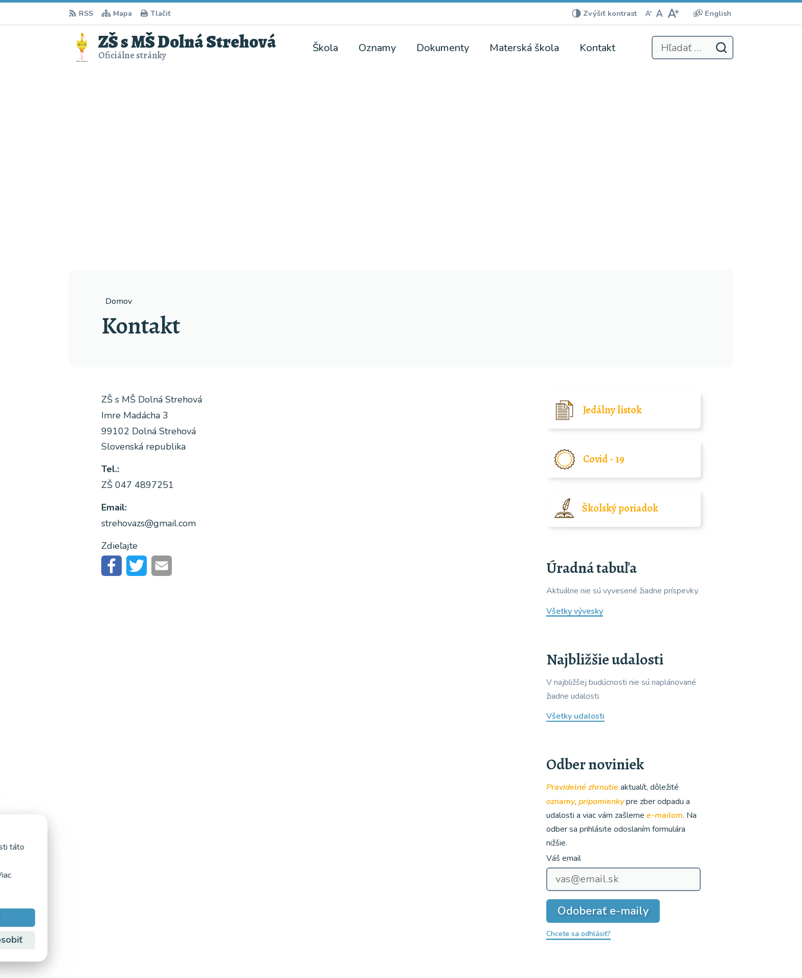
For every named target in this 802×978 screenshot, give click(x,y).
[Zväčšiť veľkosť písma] (673, 13)
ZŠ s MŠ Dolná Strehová (173, 856)
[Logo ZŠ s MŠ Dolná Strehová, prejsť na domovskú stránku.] (172, 47)
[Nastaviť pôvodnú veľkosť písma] (659, 13)
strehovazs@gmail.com (689, 934)
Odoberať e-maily (603, 712)
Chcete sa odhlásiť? (578, 735)
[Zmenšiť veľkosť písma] (648, 13)
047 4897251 (672, 921)
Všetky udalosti (575, 517)
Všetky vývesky (574, 412)
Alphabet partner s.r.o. (205, 846)
